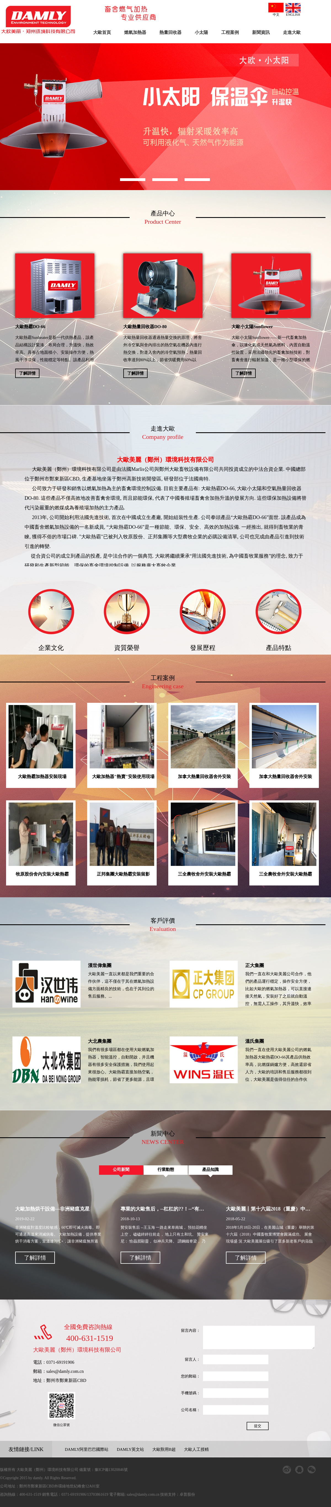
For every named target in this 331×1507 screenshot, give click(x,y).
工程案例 (230, 32)
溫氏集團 (254, 1041)
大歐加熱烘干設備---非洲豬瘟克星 (52, 1209)
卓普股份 (188, 1494)
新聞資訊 (261, 32)
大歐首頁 (102, 32)
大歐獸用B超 (164, 1449)
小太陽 (201, 32)
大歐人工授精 (196, 1449)
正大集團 (254, 965)
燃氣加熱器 (135, 32)
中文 (276, 10)
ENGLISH (293, 10)
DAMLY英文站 (130, 1449)
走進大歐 (292, 32)
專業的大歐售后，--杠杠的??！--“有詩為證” (169, 1209)
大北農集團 (99, 1041)
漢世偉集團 (99, 965)
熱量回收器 (170, 32)
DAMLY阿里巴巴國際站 (87, 1449)
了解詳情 (27, 373)
